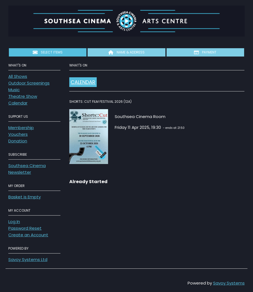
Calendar (17, 103)
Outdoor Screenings (29, 83)
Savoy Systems (229, 283)
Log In (14, 221)
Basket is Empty (24, 197)
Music (14, 90)
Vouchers (18, 134)
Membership (21, 127)
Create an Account (28, 235)
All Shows (17, 76)
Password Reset (25, 228)
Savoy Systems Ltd (27, 259)
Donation (17, 141)
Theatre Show (22, 96)
